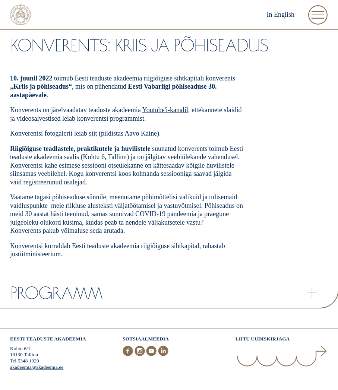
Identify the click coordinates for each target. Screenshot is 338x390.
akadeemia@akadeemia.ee (36, 367)
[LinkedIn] (163, 354)
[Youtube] (152, 354)
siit (93, 133)
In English (281, 14)
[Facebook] (129, 354)
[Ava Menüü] (318, 15)
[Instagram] (140, 354)
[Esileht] (20, 15)
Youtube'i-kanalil (165, 110)
